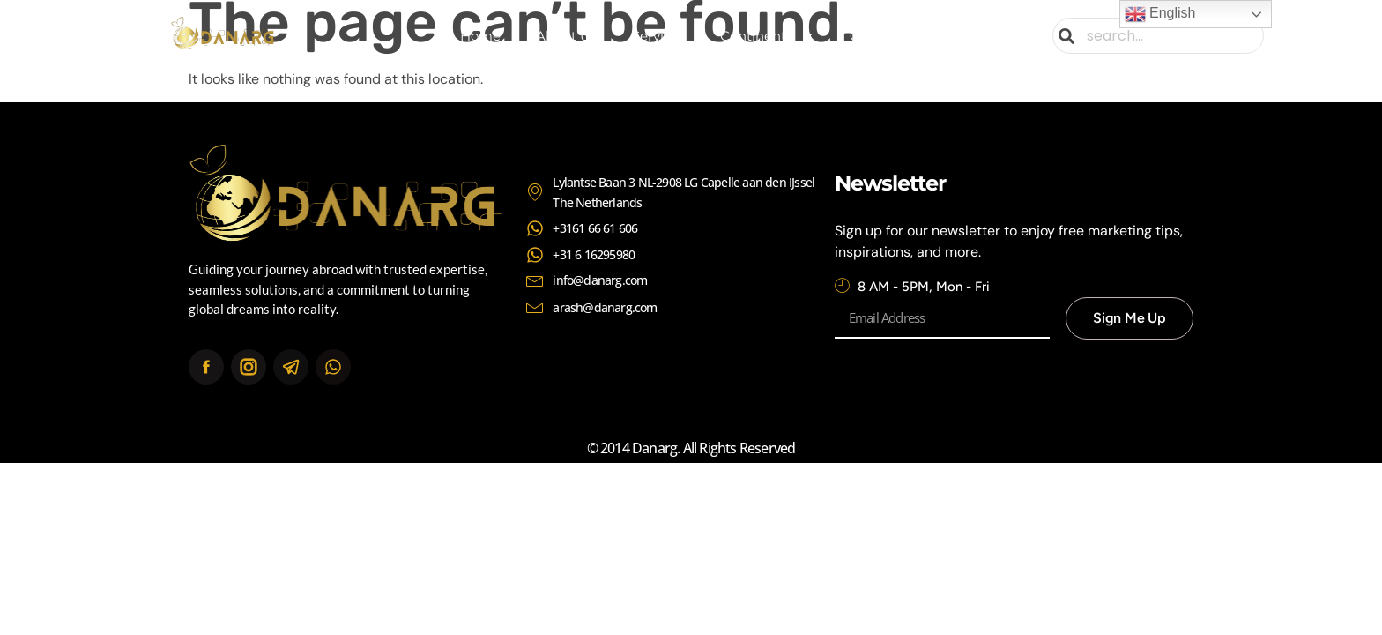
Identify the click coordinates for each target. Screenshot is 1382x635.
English (1160, 14)
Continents (767, 36)
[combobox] (1158, 36)
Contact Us (886, 35)
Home (480, 35)
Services (658, 35)
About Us (566, 35)
